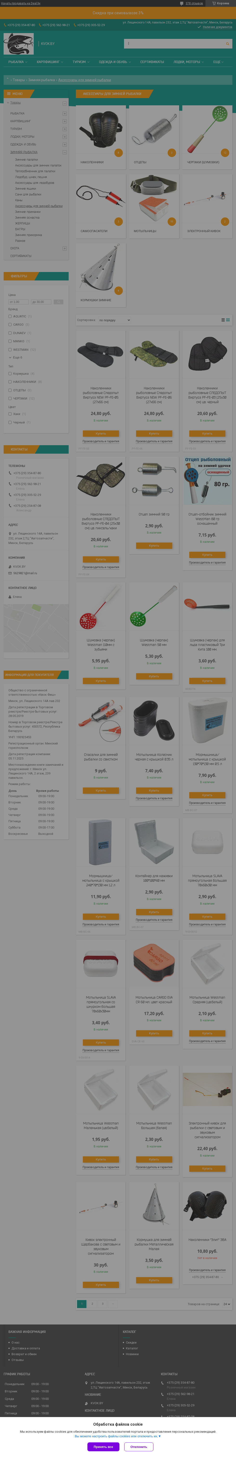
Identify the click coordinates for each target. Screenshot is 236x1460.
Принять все (103, 1447)
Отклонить (139, 1447)
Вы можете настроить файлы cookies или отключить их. (116, 1436)
